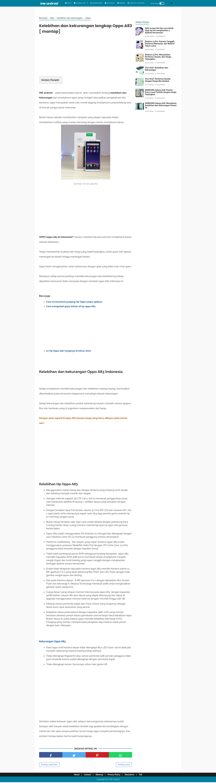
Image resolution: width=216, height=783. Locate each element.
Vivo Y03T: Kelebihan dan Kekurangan (156, 69)
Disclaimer (131, 775)
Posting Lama (124, 765)
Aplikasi (110, 3)
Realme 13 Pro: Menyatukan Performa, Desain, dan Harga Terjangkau (158, 57)
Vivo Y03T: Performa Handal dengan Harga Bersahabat (157, 80)
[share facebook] (50, 755)
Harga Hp (80, 3)
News (121, 3)
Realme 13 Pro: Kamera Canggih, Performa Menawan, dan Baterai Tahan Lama (160, 43)
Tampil (54, 80)
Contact (86, 775)
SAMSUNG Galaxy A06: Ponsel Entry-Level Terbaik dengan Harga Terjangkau (160, 92)
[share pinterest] (97, 755)
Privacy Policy (114, 775)
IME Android (114, 780)
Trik (68, 3)
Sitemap (99, 775)
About (75, 775)
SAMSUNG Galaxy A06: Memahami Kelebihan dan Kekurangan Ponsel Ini (160, 105)
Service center (136, 3)
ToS (142, 775)
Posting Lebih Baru (49, 765)
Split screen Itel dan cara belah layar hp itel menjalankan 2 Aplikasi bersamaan (159, 30)
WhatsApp (96, 3)
